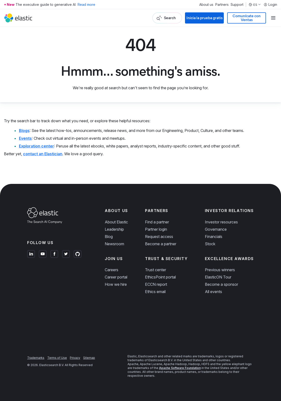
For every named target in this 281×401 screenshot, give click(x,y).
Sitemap (89, 358)
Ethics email (155, 291)
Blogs (24, 130)
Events (25, 138)
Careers (111, 269)
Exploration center (36, 146)
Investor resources (221, 222)
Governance (216, 229)
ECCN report (156, 284)
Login (270, 5)
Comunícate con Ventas (247, 18)
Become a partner (160, 243)
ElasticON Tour (218, 277)
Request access (159, 236)
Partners (222, 4)
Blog (109, 236)
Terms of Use (57, 358)
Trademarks (35, 358)
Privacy (75, 358)
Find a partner (157, 222)
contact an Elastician (42, 153)
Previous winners (220, 269)
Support (237, 4)
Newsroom (114, 243)
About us (206, 4)
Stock (210, 243)
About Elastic (116, 222)
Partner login (156, 229)
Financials (213, 236)
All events (213, 291)
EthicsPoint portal (160, 277)
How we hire (116, 284)
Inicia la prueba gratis (204, 18)
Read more (86, 4)
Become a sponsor (221, 284)
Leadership (114, 229)
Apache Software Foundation (180, 368)
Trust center (155, 269)
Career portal (116, 277)
